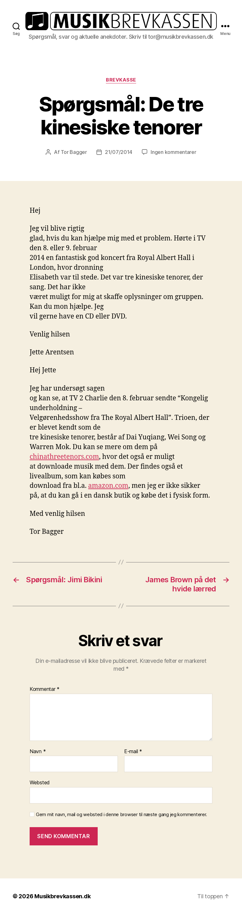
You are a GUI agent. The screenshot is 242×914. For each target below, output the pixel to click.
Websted (40, 782)
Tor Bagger (74, 152)
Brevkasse (121, 80)
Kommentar (45, 689)
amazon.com (108, 486)
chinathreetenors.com (64, 457)
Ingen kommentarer (173, 152)
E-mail (133, 751)
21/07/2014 (118, 152)
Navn (38, 751)
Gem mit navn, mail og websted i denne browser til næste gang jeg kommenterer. (121, 814)
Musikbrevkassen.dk (62, 896)
